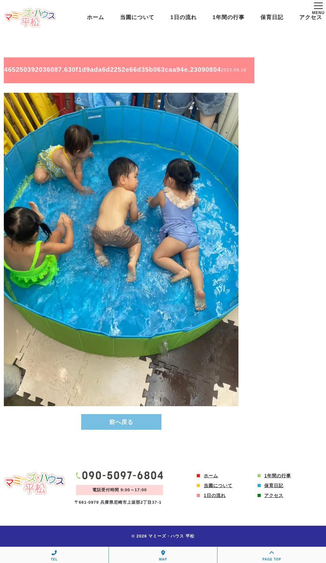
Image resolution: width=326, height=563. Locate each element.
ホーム (95, 17)
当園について (137, 17)
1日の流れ (183, 17)
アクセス (310, 17)
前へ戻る (121, 422)
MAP (163, 555)
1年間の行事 (228, 17)
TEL (54, 555)
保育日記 (271, 17)
